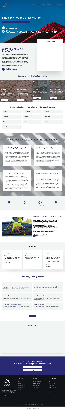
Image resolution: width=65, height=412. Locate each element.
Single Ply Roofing (52, 388)
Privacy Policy (28, 409)
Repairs (54, 4)
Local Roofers (59, 4)
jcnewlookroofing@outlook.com (32, 371)
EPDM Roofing (51, 396)
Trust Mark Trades (39, 405)
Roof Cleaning (51, 400)
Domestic (49, 4)
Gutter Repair (51, 386)
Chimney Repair (52, 384)
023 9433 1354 (32, 367)
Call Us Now (32, 316)
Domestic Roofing (36, 384)
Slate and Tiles (51, 390)
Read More (5, 100)
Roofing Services (21, 390)
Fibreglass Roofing (52, 394)
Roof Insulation (36, 390)
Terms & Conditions (35, 409)
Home (34, 4)
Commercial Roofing (37, 382)
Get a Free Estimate (7, 21)
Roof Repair (35, 388)
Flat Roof (50, 382)
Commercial (43, 4)
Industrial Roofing (36, 386)
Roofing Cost (20, 388)
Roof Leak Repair (36, 392)
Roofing (38, 4)
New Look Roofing (7, 55)
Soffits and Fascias (52, 392)
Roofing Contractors (21, 386)
